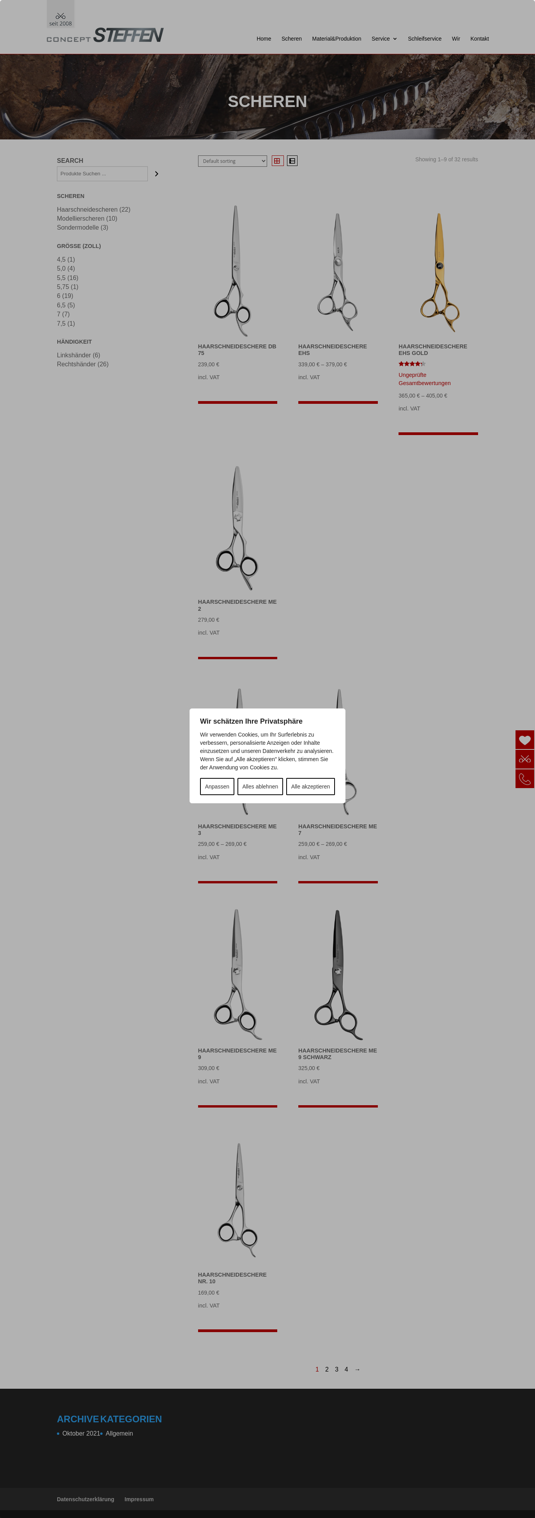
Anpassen (217, 786)
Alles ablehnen (260, 786)
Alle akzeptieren (310, 786)
